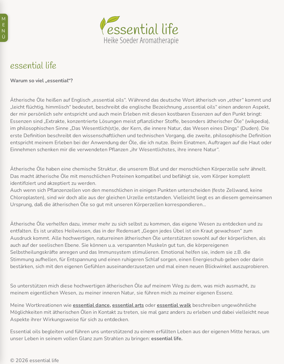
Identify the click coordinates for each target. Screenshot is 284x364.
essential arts (128, 305)
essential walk (174, 305)
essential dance (91, 305)
